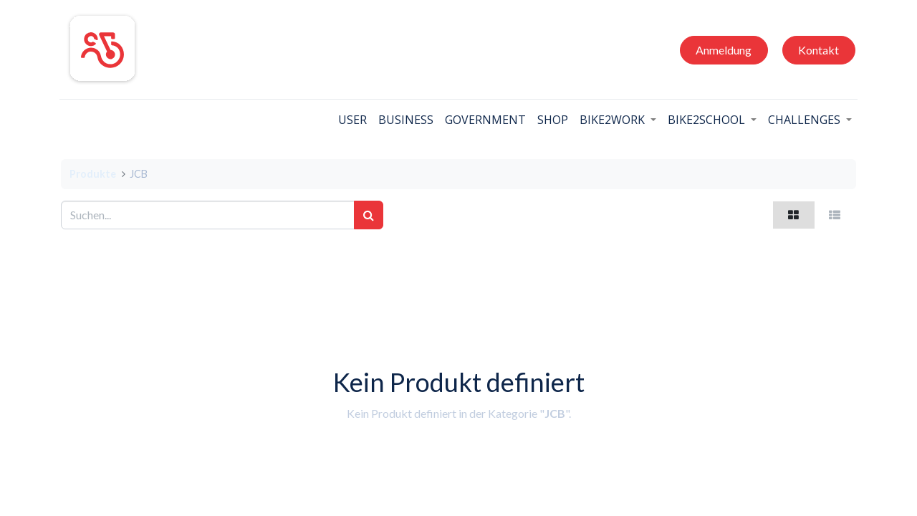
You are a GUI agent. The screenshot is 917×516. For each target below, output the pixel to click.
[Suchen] (368, 215)
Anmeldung (722, 50)
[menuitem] (351, 119)
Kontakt (817, 50)
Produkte (92, 174)
